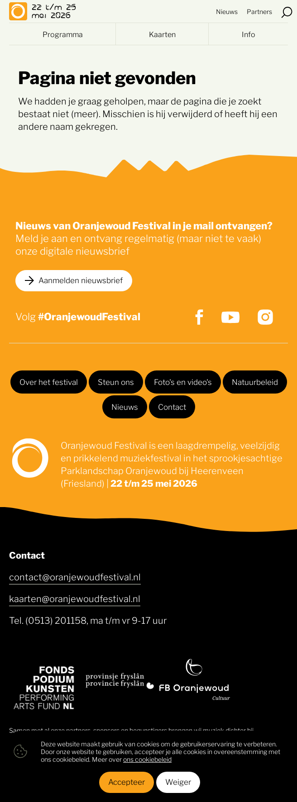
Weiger (178, 781)
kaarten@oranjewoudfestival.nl (74, 598)
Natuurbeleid (255, 381)
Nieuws (227, 11)
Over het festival (48, 381)
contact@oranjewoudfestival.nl (75, 576)
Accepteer (126, 781)
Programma (63, 34)
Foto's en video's (183, 381)
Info (248, 34)
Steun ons (116, 381)
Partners (259, 11)
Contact (172, 406)
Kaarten (162, 34)
